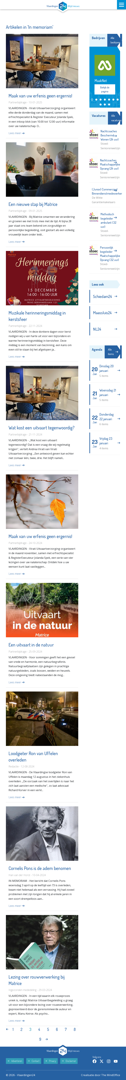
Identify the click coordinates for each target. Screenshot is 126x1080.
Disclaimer (69, 1061)
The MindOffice (110, 1075)
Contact (34, 1061)
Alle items (113, 352)
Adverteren (15, 1061)
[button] (92, 99)
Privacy (50, 1061)
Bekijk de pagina (104, 89)
